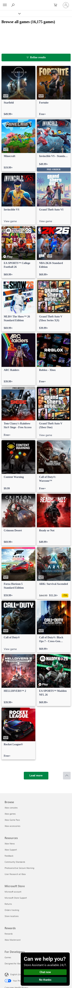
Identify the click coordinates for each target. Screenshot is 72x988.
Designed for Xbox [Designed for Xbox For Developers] (13, 963)
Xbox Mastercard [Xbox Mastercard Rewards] (12, 940)
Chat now (45, 972)
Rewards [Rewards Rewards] (9, 933)
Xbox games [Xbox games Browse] (10, 813)
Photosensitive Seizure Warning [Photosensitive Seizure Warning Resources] (19, 868)
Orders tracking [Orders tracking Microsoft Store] (12, 910)
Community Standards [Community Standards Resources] (15, 862)
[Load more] (36, 775)
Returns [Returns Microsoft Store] (8, 904)
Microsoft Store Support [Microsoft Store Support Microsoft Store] (16, 898)
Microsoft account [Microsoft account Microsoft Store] (13, 891)
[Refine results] (36, 57)
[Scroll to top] (67, 775)
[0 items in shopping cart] (56, 5)
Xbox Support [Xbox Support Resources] (11, 849)
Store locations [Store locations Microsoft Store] (12, 916)
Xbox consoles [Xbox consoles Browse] (11, 807)
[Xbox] (10, 13)
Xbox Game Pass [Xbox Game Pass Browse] (12, 820)
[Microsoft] (36, 3)
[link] (18, 92)
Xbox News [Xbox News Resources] (10, 843)
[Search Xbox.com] (13, 5)
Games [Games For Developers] (8, 957)
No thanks (45, 979)
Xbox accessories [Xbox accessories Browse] (12, 826)
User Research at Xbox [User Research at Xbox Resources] (15, 874)
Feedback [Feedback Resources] (9, 855)
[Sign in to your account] (65, 5)
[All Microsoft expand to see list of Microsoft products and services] (4, 5)
